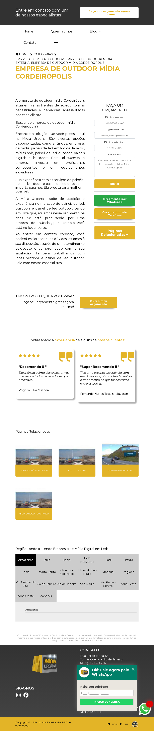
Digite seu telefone (114, 142)
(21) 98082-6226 (93, 663)
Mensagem (114, 154)
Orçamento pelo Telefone (114, 214)
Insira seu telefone (94, 686)
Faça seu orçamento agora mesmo (109, 13)
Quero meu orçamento (98, 303)
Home (28, 31)
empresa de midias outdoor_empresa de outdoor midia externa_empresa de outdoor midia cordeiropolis (63, 61)
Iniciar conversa (107, 701)
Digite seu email (114, 129)
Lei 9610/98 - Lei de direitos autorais (84, 640)
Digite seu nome (114, 116)
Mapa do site (91, 712)
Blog (93, 31)
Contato (29, 43)
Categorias (43, 54)
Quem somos (61, 31)
